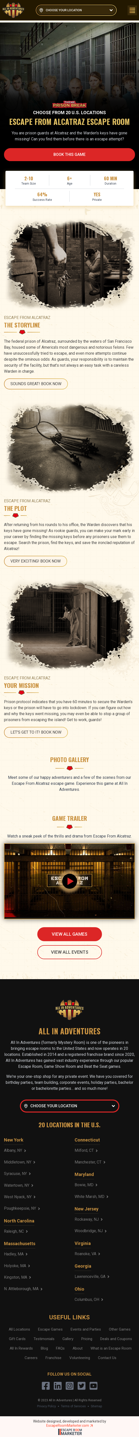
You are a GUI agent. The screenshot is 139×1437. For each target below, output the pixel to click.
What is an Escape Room (111, 1348)
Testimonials (44, 1339)
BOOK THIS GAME (69, 154)
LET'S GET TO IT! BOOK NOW (35, 732)
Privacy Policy (46, 1406)
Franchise (53, 1358)
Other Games (120, 1329)
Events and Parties (86, 1329)
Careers (31, 1358)
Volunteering (79, 1358)
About (78, 1348)
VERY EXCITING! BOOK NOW (35, 561)
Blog (44, 1348)
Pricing (86, 1339)
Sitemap (96, 1406)
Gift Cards (17, 1339)
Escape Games (50, 1329)
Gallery (67, 1339)
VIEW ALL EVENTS (69, 952)
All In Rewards (21, 1348)
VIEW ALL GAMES (69, 934)
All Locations (19, 1329)
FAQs (60, 1348)
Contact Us (107, 1358)
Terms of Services (73, 1406)
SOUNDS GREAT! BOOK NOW (35, 383)
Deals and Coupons (116, 1339)
